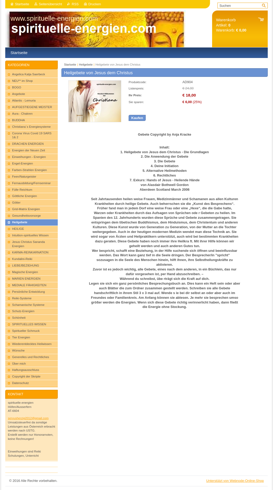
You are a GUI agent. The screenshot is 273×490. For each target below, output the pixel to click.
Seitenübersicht (50, 4)
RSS (75, 4)
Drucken (94, 4)
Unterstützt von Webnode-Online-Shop (235, 481)
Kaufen (137, 118)
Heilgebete (86, 64)
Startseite (22, 4)
